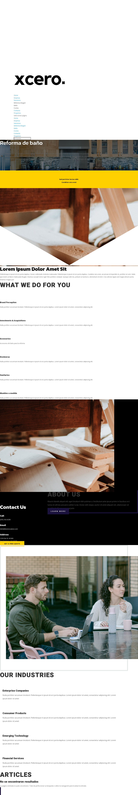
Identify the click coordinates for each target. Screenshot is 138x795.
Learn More (58, 511)
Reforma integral (19, 103)
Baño (15, 105)
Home (16, 118)
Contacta (17, 133)
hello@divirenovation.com (9, 529)
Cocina (16, 108)
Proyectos (17, 136)
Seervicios (17, 123)
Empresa (17, 121)
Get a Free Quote (12, 544)
